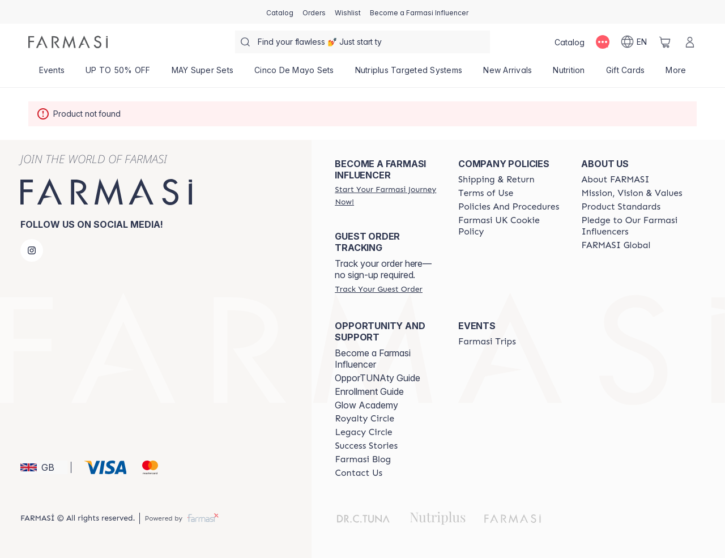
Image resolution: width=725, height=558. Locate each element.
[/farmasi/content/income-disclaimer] (509, 226)
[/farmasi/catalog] (280, 12)
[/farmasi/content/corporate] (615, 245)
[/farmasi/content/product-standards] (620, 206)
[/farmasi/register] (314, 12)
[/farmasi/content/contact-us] (358, 473)
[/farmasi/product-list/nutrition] (569, 73)
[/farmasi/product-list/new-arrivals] (508, 73)
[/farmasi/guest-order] (378, 289)
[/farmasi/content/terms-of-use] (485, 193)
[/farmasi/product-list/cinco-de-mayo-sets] (294, 73)
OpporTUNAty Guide (377, 378)
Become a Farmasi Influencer (373, 358)
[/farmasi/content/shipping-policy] (496, 179)
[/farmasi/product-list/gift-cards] (625, 73)
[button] (43, 467)
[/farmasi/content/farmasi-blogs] (363, 459)
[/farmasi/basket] (665, 42)
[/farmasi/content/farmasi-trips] (487, 341)
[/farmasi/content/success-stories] (366, 445)
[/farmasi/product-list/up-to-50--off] (118, 73)
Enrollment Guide (369, 391)
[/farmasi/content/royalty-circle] (364, 418)
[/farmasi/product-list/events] (51, 73)
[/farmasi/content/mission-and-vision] (631, 193)
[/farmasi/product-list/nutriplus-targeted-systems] (408, 73)
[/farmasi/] (68, 42)
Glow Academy (366, 405)
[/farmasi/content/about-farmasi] (615, 179)
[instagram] (31, 250)
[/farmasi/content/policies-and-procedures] (508, 206)
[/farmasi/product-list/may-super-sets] (202, 73)
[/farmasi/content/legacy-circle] (363, 432)
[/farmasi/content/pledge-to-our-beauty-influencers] (632, 226)
